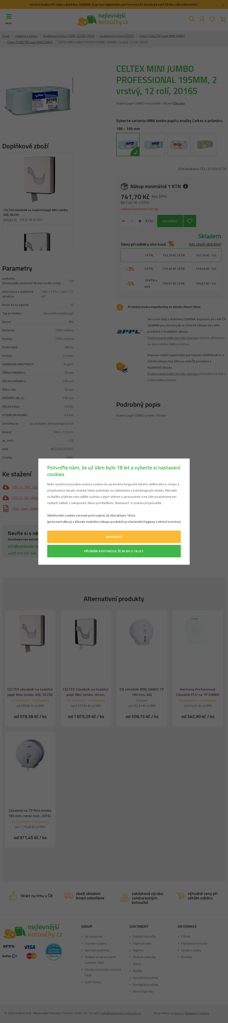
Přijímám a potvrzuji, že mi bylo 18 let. (114, 551)
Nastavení (114, 536)
